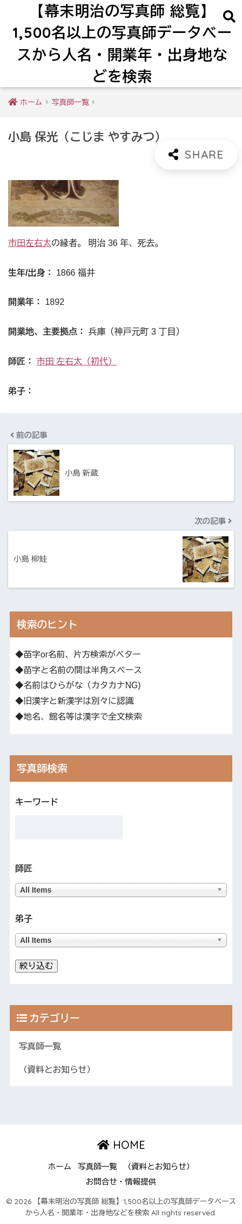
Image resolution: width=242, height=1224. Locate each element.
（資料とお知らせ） (57, 1069)
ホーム (60, 1166)
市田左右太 (29, 243)
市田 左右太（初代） (76, 361)
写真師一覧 (40, 1046)
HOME (121, 1145)
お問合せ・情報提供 (121, 1182)
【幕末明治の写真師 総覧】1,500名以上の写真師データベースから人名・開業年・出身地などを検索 (122, 43)
